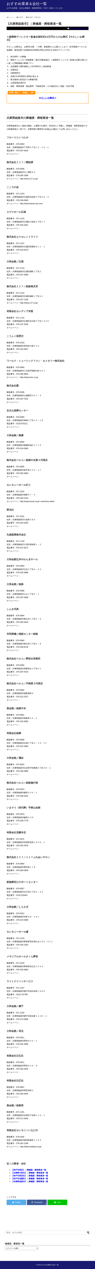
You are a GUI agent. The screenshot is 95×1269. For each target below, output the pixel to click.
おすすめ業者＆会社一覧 (27, 4)
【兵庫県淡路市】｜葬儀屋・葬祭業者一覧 (29, 1181)
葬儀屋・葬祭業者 (75, 28)
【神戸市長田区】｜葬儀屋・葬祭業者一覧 (29, 1176)
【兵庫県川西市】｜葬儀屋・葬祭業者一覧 (29, 1173)
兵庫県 (85, 28)
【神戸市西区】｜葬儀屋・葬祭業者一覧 (28, 1170)
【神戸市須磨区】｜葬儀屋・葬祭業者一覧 (29, 1179)
